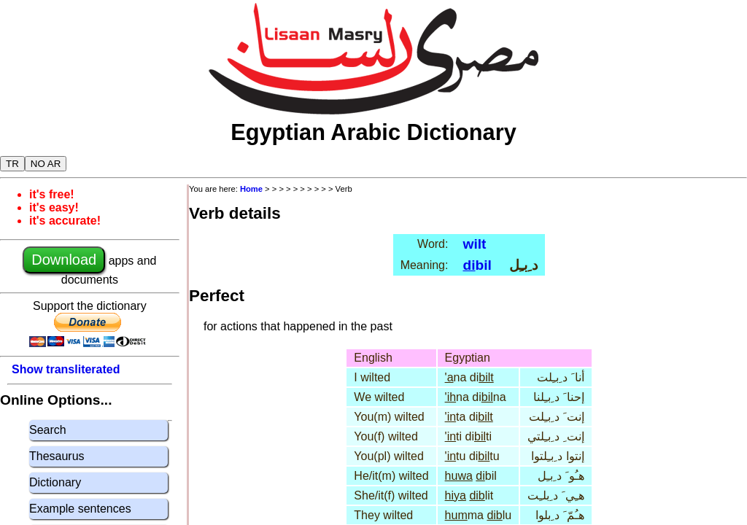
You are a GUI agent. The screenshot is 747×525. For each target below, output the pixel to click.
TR (12, 163)
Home (251, 188)
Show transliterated (66, 369)
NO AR (46, 163)
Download (63, 260)
